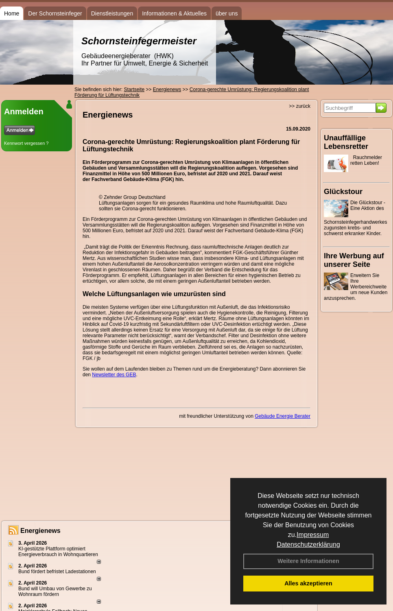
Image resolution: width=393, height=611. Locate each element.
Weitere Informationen (308, 561)
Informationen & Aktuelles (174, 13)
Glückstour (343, 192)
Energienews (40, 530)
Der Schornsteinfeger (55, 13)
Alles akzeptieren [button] (308, 583)
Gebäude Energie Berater (282, 416)
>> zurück (299, 106)
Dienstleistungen (112, 13)
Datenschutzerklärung (308, 544)
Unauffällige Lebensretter (346, 142)
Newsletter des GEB (114, 375)
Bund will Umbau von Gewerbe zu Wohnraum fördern (55, 591)
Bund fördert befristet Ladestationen (57, 571)
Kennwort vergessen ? (26, 143)
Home (11, 13)
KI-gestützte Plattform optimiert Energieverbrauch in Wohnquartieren (58, 551)
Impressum (313, 534)
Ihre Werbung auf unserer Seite (354, 260)
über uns (227, 13)
